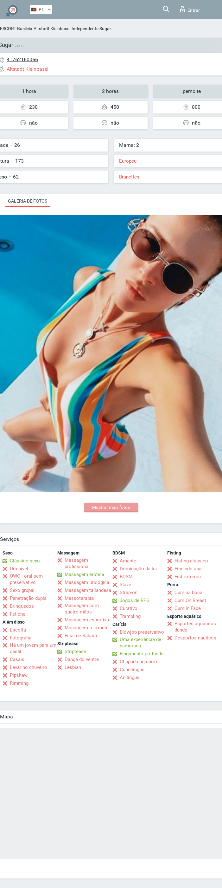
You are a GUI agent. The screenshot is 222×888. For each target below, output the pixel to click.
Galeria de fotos (27, 201)
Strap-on (128, 592)
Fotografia (20, 638)
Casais (17, 659)
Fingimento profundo (142, 654)
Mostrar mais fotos (111, 507)
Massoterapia (79, 598)
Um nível (19, 569)
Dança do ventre (82, 659)
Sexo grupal (22, 590)
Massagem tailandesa (88, 590)
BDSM (126, 577)
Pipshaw (19, 675)
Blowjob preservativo (142, 632)
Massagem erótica (84, 574)
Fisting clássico (191, 561)
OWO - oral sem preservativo (26, 579)
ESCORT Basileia (16, 28)
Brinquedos (22, 606)
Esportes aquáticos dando (195, 627)
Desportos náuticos (195, 638)
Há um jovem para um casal (33, 648)
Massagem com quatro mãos (82, 609)
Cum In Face (187, 608)
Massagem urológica (87, 582)
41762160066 (22, 59)
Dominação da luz (139, 569)
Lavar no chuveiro (28, 667)
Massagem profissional (77, 563)
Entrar (190, 9)
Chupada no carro (138, 661)
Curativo (128, 608)
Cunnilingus (132, 669)
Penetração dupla (28, 598)
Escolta (18, 630)
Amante (128, 561)
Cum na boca (188, 592)
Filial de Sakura (81, 635)
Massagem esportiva (87, 620)
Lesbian (73, 667)
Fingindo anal (188, 569)
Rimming (19, 683)
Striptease (75, 651)
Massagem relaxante (87, 628)
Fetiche (17, 614)
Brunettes (129, 177)
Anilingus (129, 677)
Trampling (130, 616)
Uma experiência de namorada (140, 643)
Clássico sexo (25, 561)
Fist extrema (187, 577)
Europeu (127, 161)
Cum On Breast (190, 600)
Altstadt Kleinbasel (52, 28)
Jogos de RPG (134, 600)
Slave (125, 584)
